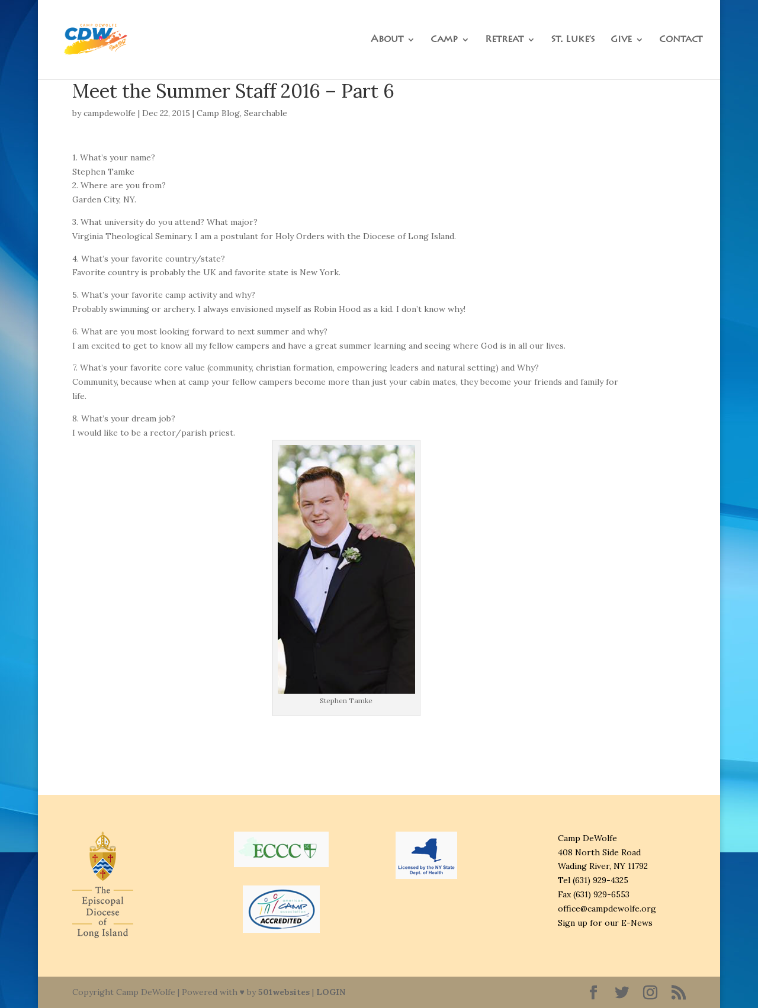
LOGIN (330, 992)
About (387, 40)
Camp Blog (218, 113)
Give (621, 40)
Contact (680, 40)
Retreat (504, 40)
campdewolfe (109, 113)
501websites (284, 992)
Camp (444, 40)
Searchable (265, 113)
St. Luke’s (573, 40)
